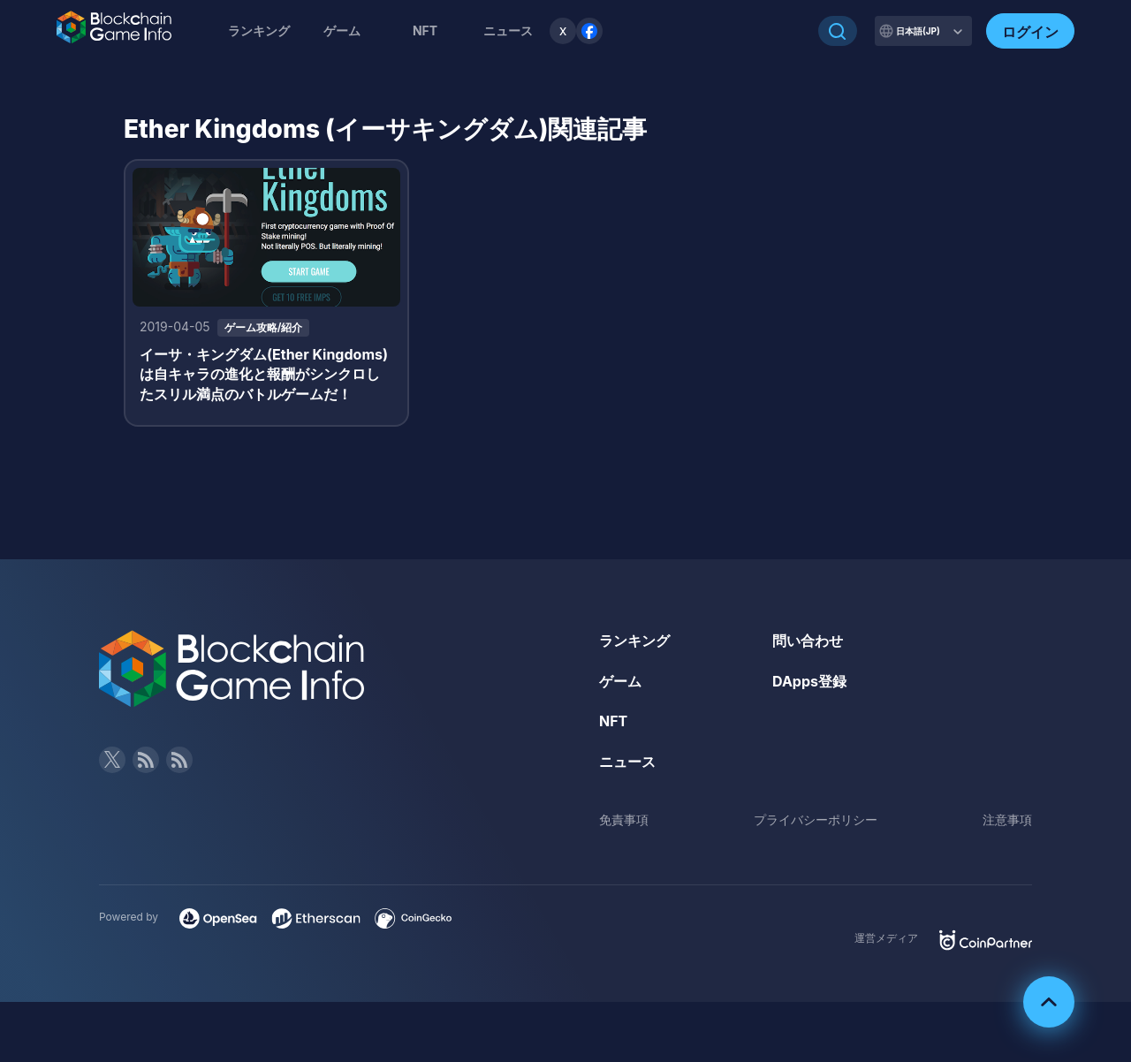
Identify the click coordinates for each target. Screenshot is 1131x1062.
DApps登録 (809, 681)
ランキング (259, 30)
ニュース (627, 761)
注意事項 (1007, 819)
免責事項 (624, 819)
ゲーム (342, 30)
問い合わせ (807, 640)
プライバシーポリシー (815, 819)
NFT (425, 30)
